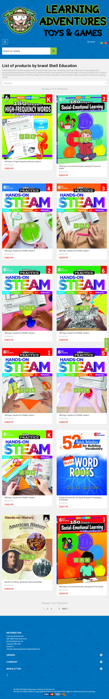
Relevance (55, 83)
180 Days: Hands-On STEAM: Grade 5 (74, 415)
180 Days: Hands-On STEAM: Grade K (19, 498)
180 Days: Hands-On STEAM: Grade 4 (19, 251)
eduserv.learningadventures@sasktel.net (23, 649)
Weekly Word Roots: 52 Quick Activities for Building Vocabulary (80, 499)
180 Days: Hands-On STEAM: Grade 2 (19, 333)
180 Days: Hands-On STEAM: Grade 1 (19, 415)
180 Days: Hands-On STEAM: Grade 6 (74, 333)
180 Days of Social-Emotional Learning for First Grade (81, 587)
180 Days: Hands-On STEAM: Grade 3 (74, 251)
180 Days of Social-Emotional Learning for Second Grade (79, 167)
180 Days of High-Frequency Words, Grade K (22, 161)
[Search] (29, 51)
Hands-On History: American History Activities (23, 582)
